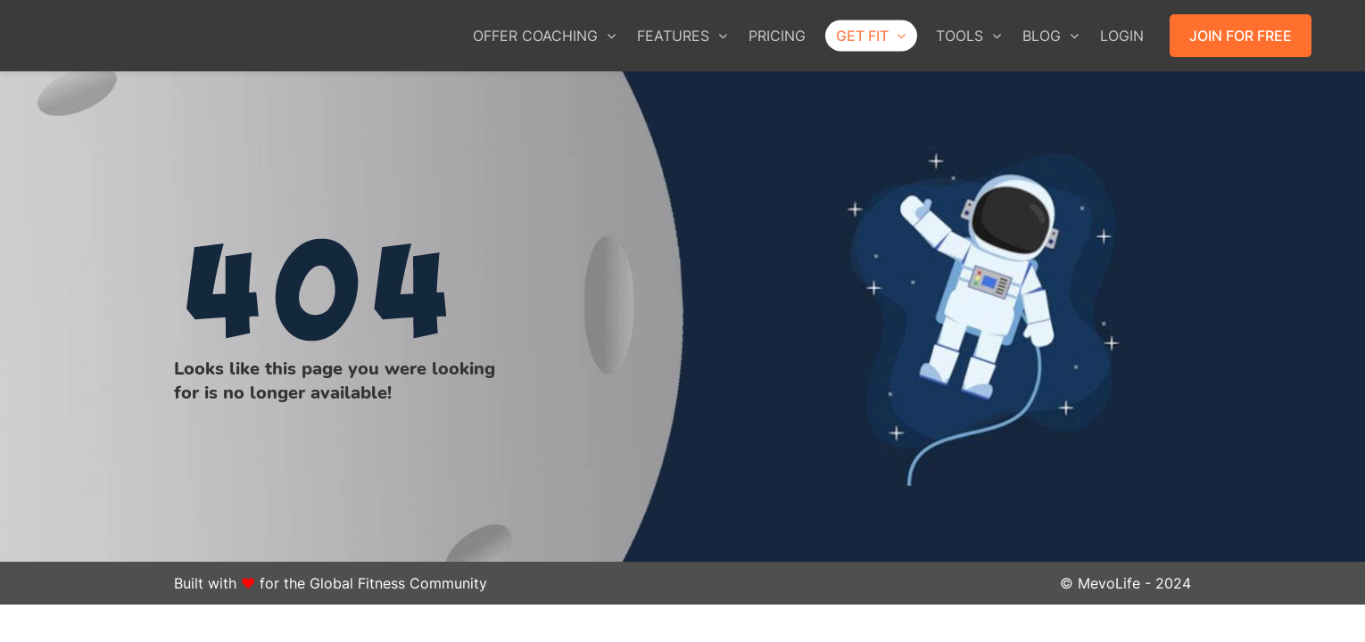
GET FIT (871, 36)
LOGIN (1122, 36)
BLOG (1050, 36)
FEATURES (682, 36)
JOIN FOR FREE (1240, 36)
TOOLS (968, 36)
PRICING (777, 36)
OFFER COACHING (544, 36)
